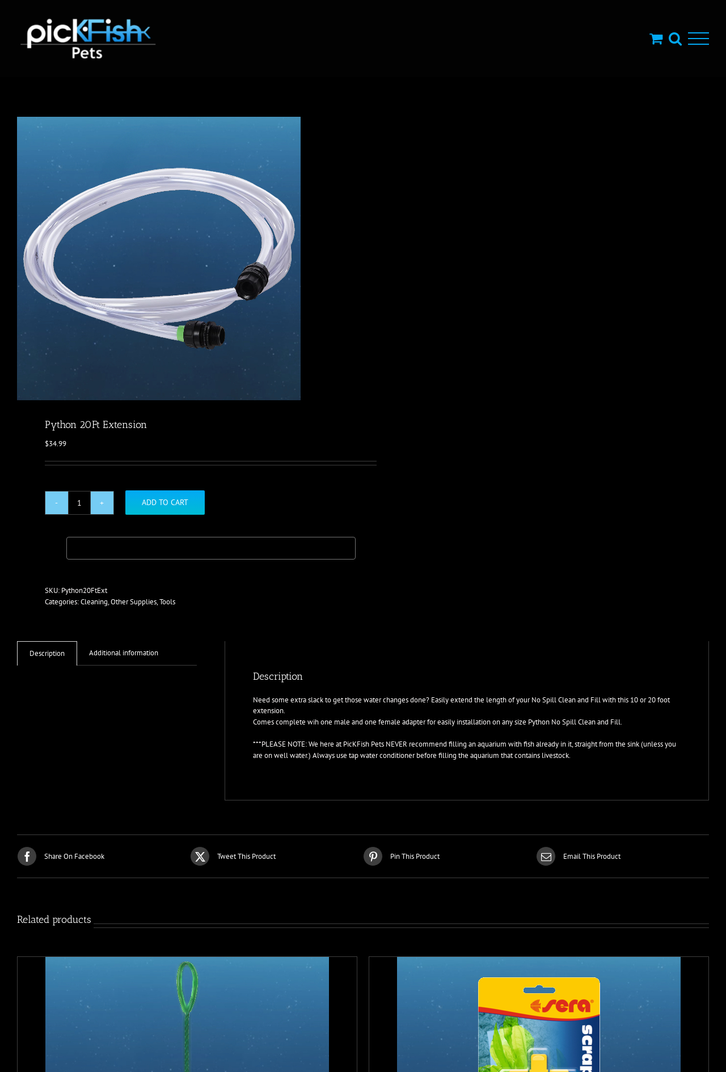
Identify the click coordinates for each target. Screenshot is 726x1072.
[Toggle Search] (675, 38)
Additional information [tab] (123, 653)
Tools (167, 602)
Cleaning (94, 602)
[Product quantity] (79, 502)
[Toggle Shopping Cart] (655, 38)
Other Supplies (134, 602)
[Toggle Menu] (698, 38)
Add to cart (165, 502)
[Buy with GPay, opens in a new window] (211, 548)
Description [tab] (47, 653)
